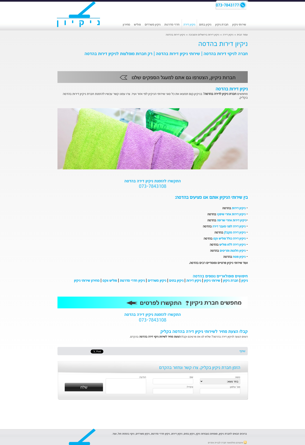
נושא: (237, 377)
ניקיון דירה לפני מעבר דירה (229, 226)
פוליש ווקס (109, 280)
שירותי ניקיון (239, 25)
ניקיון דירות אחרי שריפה (231, 220)
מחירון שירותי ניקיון (86, 280)
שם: (191, 377)
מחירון (126, 25)
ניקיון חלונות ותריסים (233, 251)
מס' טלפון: (235, 387)
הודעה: (142, 377)
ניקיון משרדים (152, 25)
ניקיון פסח (239, 257)
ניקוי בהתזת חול (126, 434)
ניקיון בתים (205, 25)
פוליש (137, 25)
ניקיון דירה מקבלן (235, 233)
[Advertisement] (30, 101)
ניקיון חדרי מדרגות (132, 280)
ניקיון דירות (239, 208)
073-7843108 (152, 187)
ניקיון (244, 280)
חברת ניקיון (221, 25)
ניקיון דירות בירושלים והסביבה (204, 34)
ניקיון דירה (189, 25)
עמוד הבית (242, 34)
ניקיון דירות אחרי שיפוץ (231, 214)
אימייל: (190, 387)
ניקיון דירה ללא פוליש (232, 245)
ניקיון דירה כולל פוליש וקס (229, 239)
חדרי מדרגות (171, 25)
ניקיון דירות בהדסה (175, 34)
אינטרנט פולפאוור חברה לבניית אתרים (227, 442)
